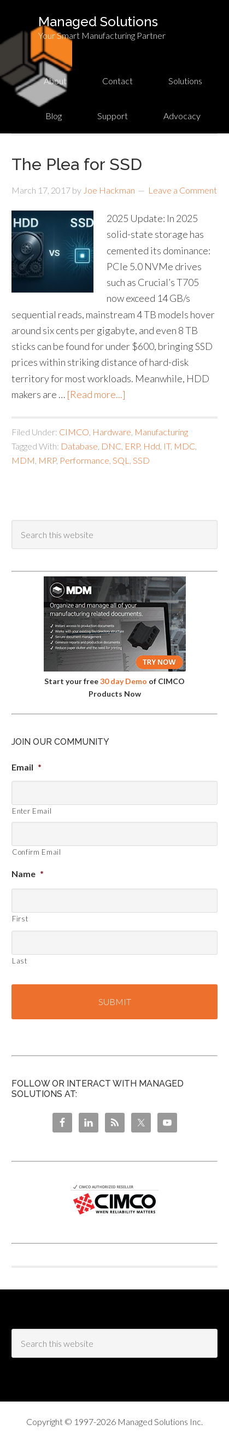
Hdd (151, 446)
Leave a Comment (182, 190)
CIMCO (74, 432)
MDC (184, 446)
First (20, 918)
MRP (47, 460)
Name (27, 873)
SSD (141, 460)
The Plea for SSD (76, 164)
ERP (132, 446)
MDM (23, 460)
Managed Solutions (98, 22)
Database (79, 446)
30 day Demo (123, 681)
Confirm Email (36, 852)
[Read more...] (96, 394)
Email (26, 767)
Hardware (111, 432)
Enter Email (31, 811)
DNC (111, 446)
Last (19, 960)
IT (167, 446)
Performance (84, 460)
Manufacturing (161, 432)
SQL (121, 460)
